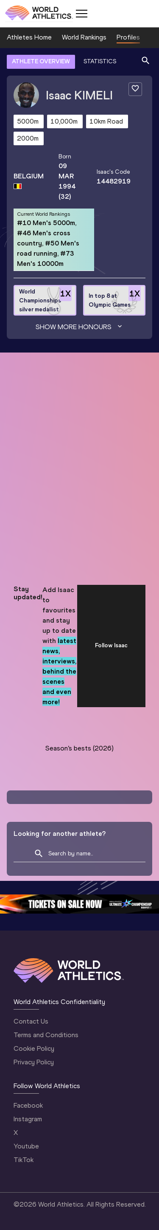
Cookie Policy (34, 1048)
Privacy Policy (34, 1062)
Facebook (28, 1105)
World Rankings (84, 37)
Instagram (28, 1119)
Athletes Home (29, 37)
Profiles (128, 37)
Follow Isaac (111, 645)
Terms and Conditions (46, 1035)
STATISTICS (100, 61)
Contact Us (31, 1021)
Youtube (26, 1146)
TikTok (23, 1160)
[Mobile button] (81, 13)
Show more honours (80, 327)
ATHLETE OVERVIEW (41, 61)
